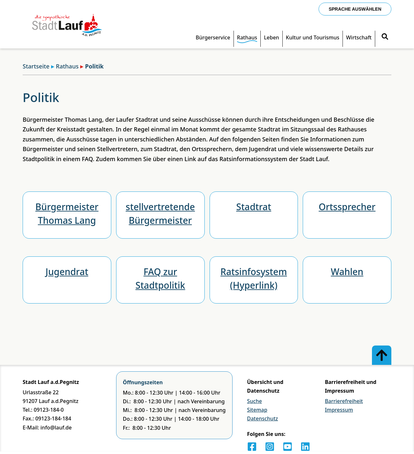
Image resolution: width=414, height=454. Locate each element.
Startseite (36, 66)
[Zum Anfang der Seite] (381, 355)
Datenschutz (262, 418)
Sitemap (257, 409)
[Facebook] (252, 446)
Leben (271, 37)
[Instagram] (270, 446)
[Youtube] (287, 446)
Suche (254, 401)
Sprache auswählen (355, 9)
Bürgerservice (213, 37)
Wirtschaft (359, 37)
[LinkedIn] (305, 446)
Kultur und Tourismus (312, 37)
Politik (92, 66)
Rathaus (247, 37)
